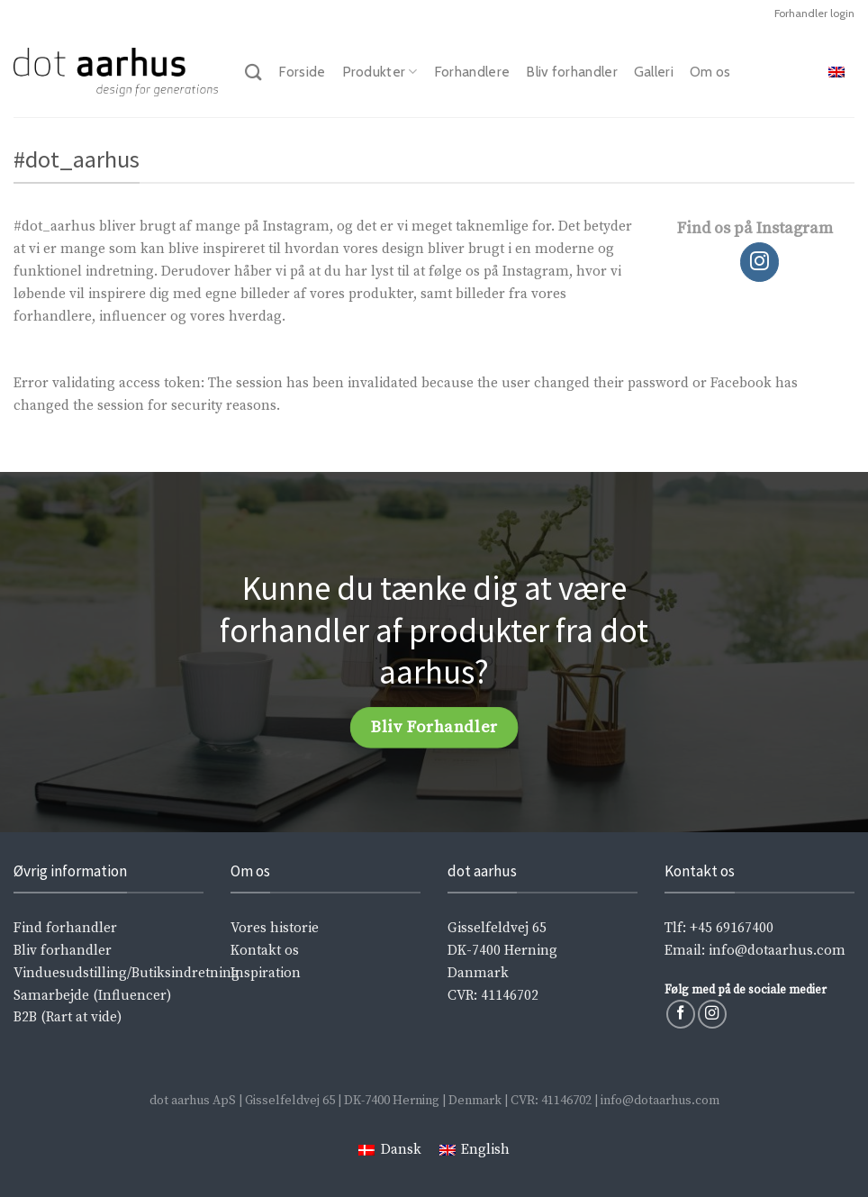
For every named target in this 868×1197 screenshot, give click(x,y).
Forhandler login (814, 13)
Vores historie (275, 928)
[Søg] (253, 72)
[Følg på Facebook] (680, 1014)
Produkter (380, 72)
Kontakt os (265, 950)
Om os (710, 71)
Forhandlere (472, 71)
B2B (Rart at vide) (68, 1017)
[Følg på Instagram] (760, 262)
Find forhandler (65, 928)
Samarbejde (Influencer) (92, 995)
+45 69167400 (731, 928)
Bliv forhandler (572, 71)
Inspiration (266, 973)
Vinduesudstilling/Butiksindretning (127, 973)
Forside (301, 71)
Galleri (654, 71)
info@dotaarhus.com (777, 950)
